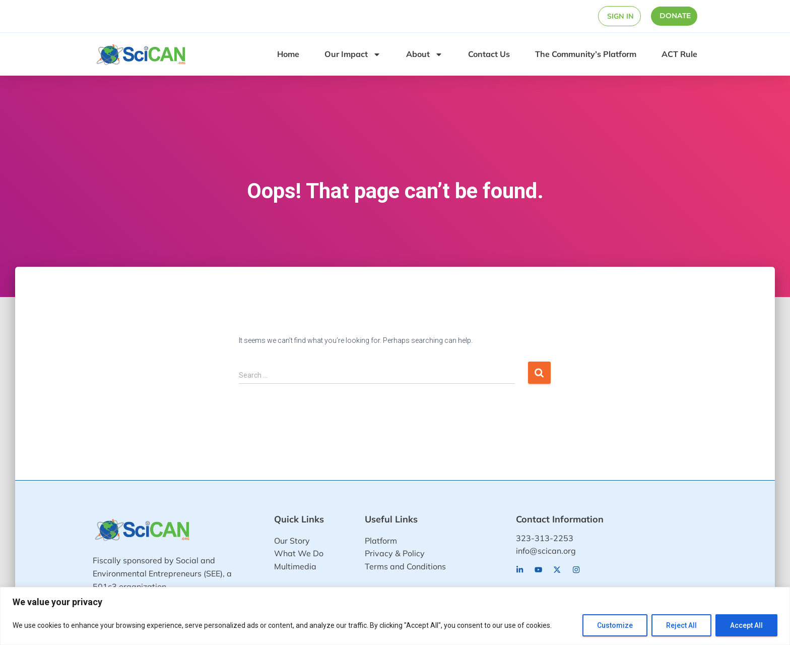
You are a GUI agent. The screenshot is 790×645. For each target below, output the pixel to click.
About (424, 54)
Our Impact (352, 54)
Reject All (681, 625)
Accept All (746, 625)
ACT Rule (679, 54)
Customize (615, 625)
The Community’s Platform (585, 54)
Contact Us (489, 54)
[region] (395, 616)
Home (288, 54)
